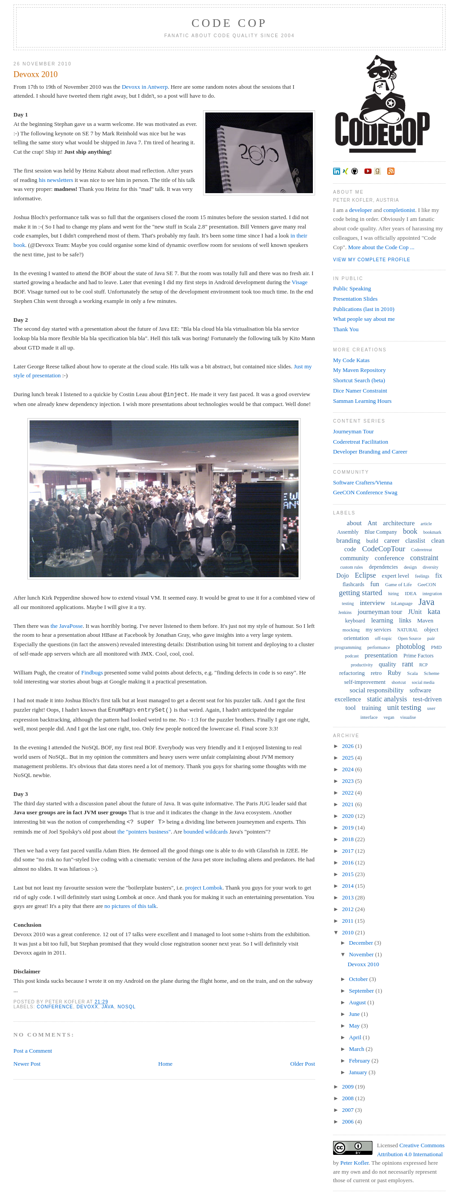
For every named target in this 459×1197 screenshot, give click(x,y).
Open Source (409, 638)
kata (434, 611)
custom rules (351, 567)
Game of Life (398, 584)
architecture (399, 523)
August (358, 1002)
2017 (348, 850)
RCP (423, 664)
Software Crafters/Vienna (362, 482)
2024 (348, 769)
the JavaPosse (67, 625)
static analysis (387, 699)
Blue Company (380, 532)
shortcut (398, 682)
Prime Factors (418, 656)
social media (423, 682)
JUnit (414, 612)
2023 (348, 781)
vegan (389, 717)
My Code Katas (351, 360)
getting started (360, 592)
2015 (348, 874)
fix (438, 575)
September (362, 990)
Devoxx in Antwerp (145, 86)
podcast (352, 655)
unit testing (404, 707)
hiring (393, 593)
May (355, 1025)
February (360, 1060)
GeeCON (427, 584)
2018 (348, 839)
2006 (348, 1121)
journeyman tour (380, 611)
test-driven (427, 699)
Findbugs (92, 672)
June (355, 1014)
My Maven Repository (359, 370)
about (354, 523)
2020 (348, 815)
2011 (348, 920)
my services (378, 630)
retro (376, 673)
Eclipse (365, 575)
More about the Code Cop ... (381, 247)
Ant (372, 523)
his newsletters (56, 180)
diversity (430, 567)
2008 (348, 1098)
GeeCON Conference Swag (365, 492)
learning (382, 620)
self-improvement (364, 681)
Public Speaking (352, 288)
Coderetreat (421, 549)
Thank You (346, 329)
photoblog (410, 646)
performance (379, 647)
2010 (348, 932)
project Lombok (203, 887)
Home (165, 1063)
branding (348, 540)
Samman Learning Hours (362, 401)
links (405, 620)
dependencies (383, 567)
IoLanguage (402, 603)
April (356, 1037)
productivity (362, 664)
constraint (424, 558)
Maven (425, 620)
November (362, 954)
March (357, 1049)
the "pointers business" (144, 831)
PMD (436, 647)
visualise (408, 717)
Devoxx (87, 1006)
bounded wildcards (206, 831)
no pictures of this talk (130, 906)
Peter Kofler (354, 1162)
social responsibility (376, 690)
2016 (348, 862)
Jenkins (344, 612)
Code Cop (229, 23)
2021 (348, 804)
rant (407, 664)
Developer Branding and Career (370, 451)
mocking (351, 629)
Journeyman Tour (353, 431)
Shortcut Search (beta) (359, 380)
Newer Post (26, 1063)
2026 (348, 746)
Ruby (394, 673)
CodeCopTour (383, 548)
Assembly (348, 532)
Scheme (431, 673)
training (371, 707)
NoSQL (126, 1006)
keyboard (355, 621)
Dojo (342, 575)
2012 (348, 909)
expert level (395, 575)
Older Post (302, 1063)
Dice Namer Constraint (360, 390)
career (391, 540)
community (354, 558)
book (410, 531)
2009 (348, 1086)
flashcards (353, 584)
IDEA (410, 593)
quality (387, 664)
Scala (412, 673)
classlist (415, 540)
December (362, 942)
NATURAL (407, 629)
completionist (399, 210)
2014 (348, 885)
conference (55, 1006)
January (359, 1072)
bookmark (432, 532)
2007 (348, 1109)
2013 (348, 897)
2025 (348, 757)
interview (372, 602)
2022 (348, 792)
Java (108, 1006)
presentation (381, 655)
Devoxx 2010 (35, 74)
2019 (348, 827)
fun (374, 584)
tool (350, 707)
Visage (299, 282)
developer (360, 210)
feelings (422, 576)
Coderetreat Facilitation (360, 441)
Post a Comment (32, 1050)
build (372, 540)
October (359, 979)
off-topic (383, 638)
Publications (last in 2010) (363, 309)
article (426, 523)
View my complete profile (372, 259)
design (410, 567)
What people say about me (364, 318)
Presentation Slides (355, 298)
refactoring (352, 673)
